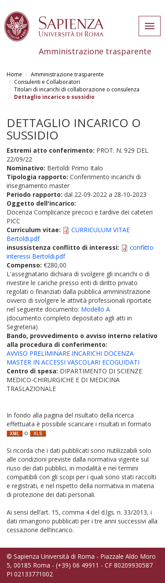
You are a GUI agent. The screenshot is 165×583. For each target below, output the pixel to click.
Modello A (95, 309)
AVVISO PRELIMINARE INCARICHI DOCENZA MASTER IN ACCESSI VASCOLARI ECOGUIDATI (73, 357)
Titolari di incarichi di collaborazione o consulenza (76, 89)
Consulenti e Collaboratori (47, 82)
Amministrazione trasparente (67, 74)
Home (14, 74)
